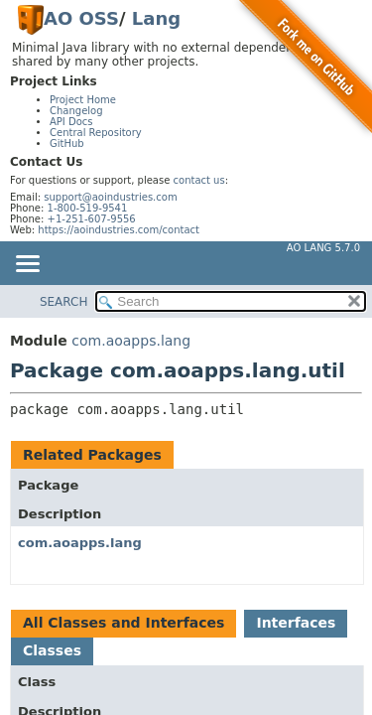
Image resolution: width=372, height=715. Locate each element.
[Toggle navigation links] (27, 265)
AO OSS (81, 18)
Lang (156, 18)
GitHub (67, 143)
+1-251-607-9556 (92, 219)
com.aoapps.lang (130, 341)
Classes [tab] (52, 650)
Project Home (83, 99)
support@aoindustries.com (110, 197)
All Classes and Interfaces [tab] (123, 623)
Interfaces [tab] (295, 623)
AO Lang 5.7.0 (323, 247)
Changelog (76, 110)
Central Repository (96, 132)
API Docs (71, 121)
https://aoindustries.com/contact (118, 229)
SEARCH (64, 302)
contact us (199, 180)
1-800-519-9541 (88, 208)
